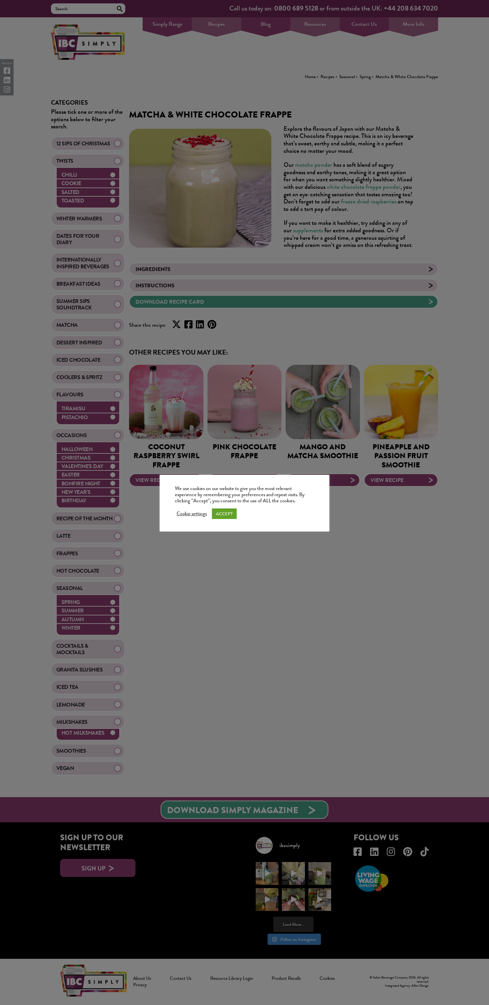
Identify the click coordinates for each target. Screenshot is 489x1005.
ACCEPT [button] (224, 513)
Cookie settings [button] (192, 514)
